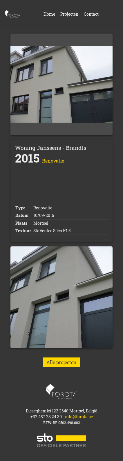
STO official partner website (61, 440)
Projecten (69, 14)
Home (12, 14)
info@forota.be (79, 416)
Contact (91, 14)
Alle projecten (61, 362)
